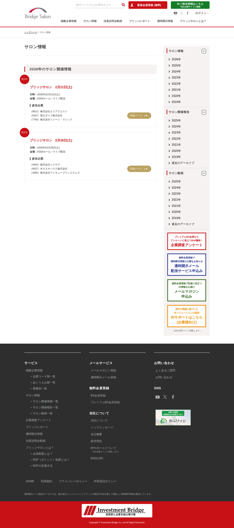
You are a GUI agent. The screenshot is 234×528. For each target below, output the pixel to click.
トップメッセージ (102, 427)
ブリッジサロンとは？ (193, 20)
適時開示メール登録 (103, 377)
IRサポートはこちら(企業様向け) (187, 315)
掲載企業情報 (69, 20)
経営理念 (96, 441)
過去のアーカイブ (183, 162)
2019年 (176, 101)
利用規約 (46, 481)
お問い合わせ (163, 377)
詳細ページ (136, 115)
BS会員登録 (98, 395)
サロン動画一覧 (43, 413)
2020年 (176, 95)
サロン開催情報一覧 (45, 401)
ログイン (200, 12)
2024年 (176, 71)
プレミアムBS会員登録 (105, 402)
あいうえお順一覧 (44, 382)
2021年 (176, 89)
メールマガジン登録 (103, 370)
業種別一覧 (40, 388)
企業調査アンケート (187, 241)
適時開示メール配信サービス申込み (187, 264)
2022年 (176, 83)
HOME (30, 481)
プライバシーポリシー (73, 481)
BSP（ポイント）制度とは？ (51, 459)
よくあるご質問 (165, 370)
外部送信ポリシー (105, 481)
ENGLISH (97, 458)
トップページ (30, 32)
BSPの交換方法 (43, 465)
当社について (99, 420)
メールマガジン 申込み (187, 290)
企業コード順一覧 (44, 376)
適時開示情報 (165, 20)
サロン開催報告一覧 (45, 407)
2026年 (176, 59)
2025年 (176, 65)
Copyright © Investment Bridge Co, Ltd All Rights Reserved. (117, 522)
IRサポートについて (118, 450)
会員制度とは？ (43, 453)
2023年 (176, 77)
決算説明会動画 (113, 20)
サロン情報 (90, 20)
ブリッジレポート (139, 20)
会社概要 (96, 434)
